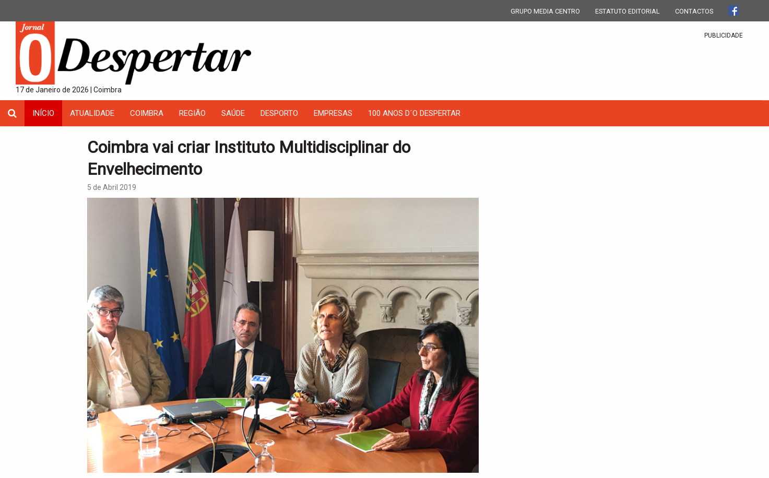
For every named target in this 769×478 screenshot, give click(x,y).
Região (192, 113)
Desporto (279, 113)
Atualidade (92, 113)
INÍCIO (43, 113)
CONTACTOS (694, 11)
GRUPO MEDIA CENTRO (545, 11)
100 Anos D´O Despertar (414, 113)
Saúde (233, 113)
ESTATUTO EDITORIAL (627, 11)
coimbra (146, 113)
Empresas (333, 113)
